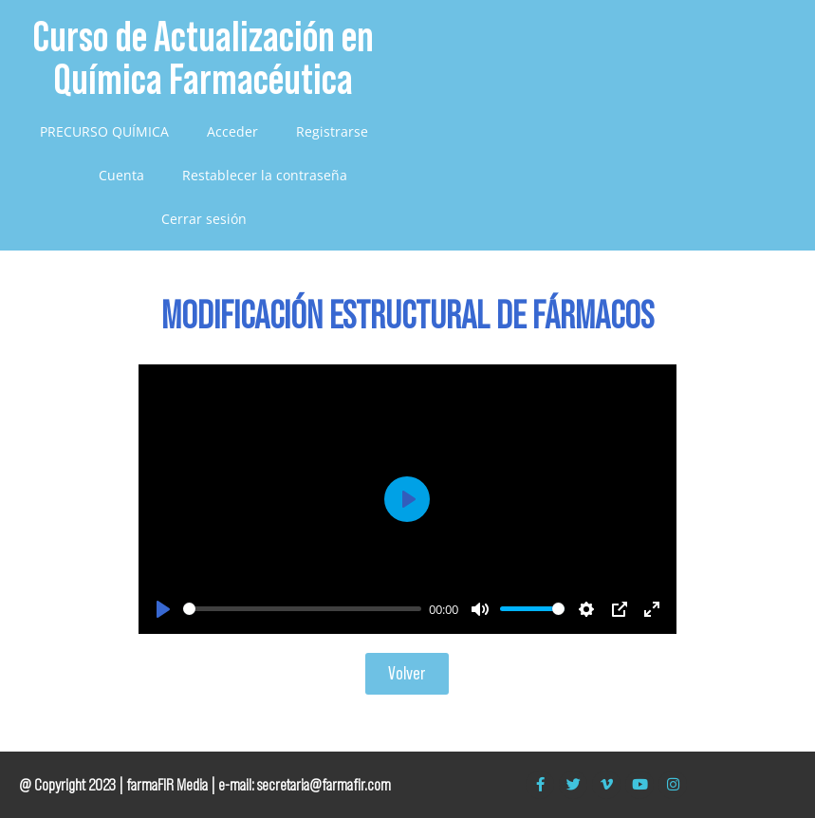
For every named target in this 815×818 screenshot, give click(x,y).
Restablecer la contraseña (264, 175)
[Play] (163, 609)
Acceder (232, 131)
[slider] (302, 609)
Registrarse (332, 131)
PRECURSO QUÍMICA (104, 131)
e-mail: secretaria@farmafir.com (304, 784)
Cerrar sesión (204, 219)
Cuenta (121, 175)
